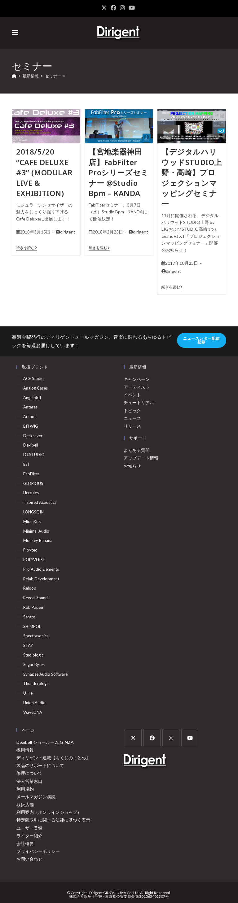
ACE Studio (33, 378)
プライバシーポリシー (38, 851)
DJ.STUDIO (34, 454)
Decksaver (32, 435)
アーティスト (137, 387)
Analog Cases (35, 388)
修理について (29, 773)
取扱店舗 (25, 804)
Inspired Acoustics (39, 502)
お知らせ (132, 466)
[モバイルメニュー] (15, 32)
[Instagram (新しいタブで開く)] (122, 8)
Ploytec (30, 549)
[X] (133, 737)
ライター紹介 (29, 835)
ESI (26, 464)
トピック (132, 410)
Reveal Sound (35, 597)
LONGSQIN (33, 511)
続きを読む (26, 248)
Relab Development (41, 578)
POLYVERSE (34, 559)
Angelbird (32, 397)
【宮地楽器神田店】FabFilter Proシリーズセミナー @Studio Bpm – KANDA (118, 172)
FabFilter (31, 473)
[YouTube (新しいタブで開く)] (132, 8)
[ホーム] (14, 75)
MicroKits (32, 521)
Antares (30, 406)
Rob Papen (33, 607)
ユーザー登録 (29, 828)
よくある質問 (137, 450)
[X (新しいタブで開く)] (105, 8)
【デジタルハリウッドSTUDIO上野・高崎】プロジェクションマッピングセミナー (191, 177)
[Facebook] (152, 737)
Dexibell (30, 445)
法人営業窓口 (29, 781)
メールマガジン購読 (35, 796)
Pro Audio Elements (41, 569)
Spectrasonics (35, 635)
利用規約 (25, 789)
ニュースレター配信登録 (201, 340)
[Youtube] (189, 737)
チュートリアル (139, 402)
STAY (28, 645)
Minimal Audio (36, 531)
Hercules (31, 492)
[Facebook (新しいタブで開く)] (113, 8)
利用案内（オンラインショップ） (49, 812)
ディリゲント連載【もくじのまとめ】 (53, 757)
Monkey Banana (37, 540)
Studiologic (33, 654)
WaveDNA (32, 712)
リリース (132, 426)
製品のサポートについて (40, 765)
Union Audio (34, 702)
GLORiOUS (33, 483)
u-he (28, 693)
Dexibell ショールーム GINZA (45, 742)
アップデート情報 (141, 457)
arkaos (29, 416)
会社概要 (25, 843)
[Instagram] (170, 737)
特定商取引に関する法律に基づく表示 (53, 819)
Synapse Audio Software (45, 674)
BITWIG (30, 426)
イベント (132, 394)
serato (29, 616)
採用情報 (25, 749)
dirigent (67, 231)
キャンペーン (137, 379)
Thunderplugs (35, 683)
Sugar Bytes (34, 664)
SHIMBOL (32, 626)
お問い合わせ (29, 859)
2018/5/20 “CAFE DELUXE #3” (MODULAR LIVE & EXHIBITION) (44, 172)
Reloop (29, 588)
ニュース (132, 418)
